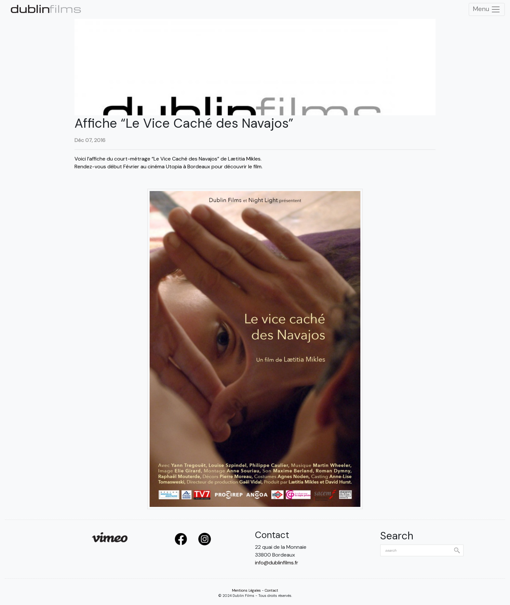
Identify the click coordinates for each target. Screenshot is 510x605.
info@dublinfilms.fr (276, 562)
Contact (271, 590)
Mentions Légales (246, 590)
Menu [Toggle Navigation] (487, 9)
